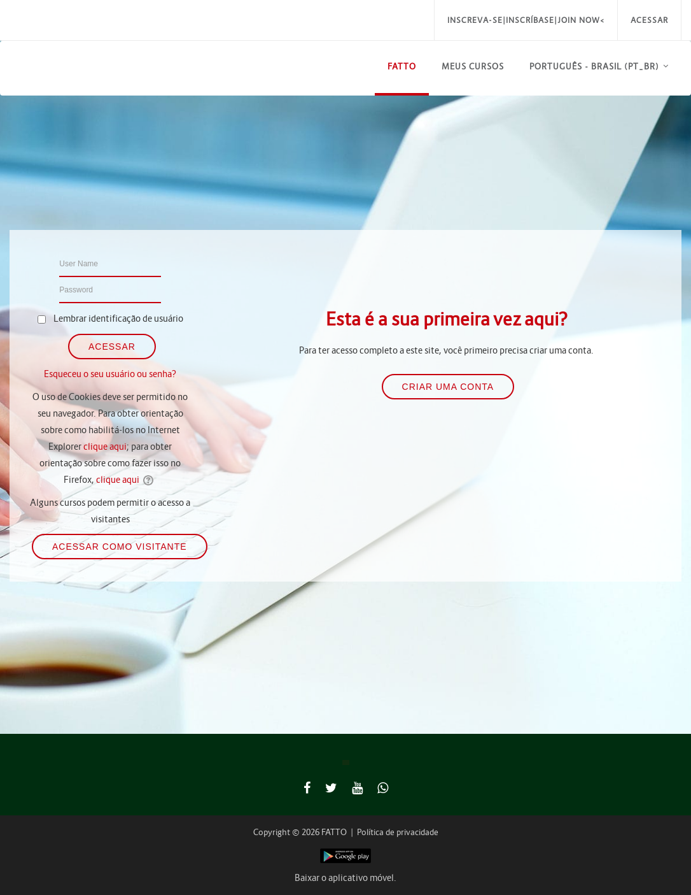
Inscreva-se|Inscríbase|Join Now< (525, 20)
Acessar (649, 20)
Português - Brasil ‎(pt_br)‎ (594, 66)
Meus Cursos (473, 66)
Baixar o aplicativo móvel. (345, 878)
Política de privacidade (397, 832)
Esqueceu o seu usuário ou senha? (110, 374)
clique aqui (105, 446)
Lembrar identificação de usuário (118, 318)
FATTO (401, 66)
